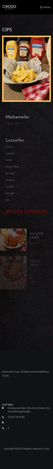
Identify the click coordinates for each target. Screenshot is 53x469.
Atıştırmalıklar (12, 169)
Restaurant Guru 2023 (14, 371)
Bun (7, 202)
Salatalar (10, 156)
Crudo (46, 448)
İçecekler (10, 176)
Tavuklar (10, 189)
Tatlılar (9, 162)
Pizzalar (9, 149)
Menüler (10, 195)
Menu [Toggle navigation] (45, 7)
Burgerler (10, 182)
